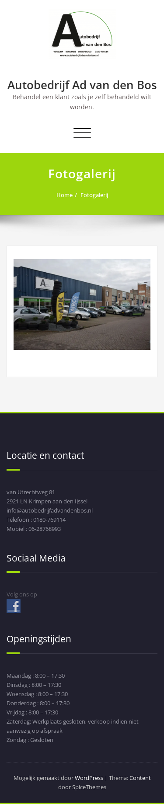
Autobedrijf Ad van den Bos (82, 85)
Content (140, 778)
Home (64, 195)
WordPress (89, 778)
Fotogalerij (94, 195)
